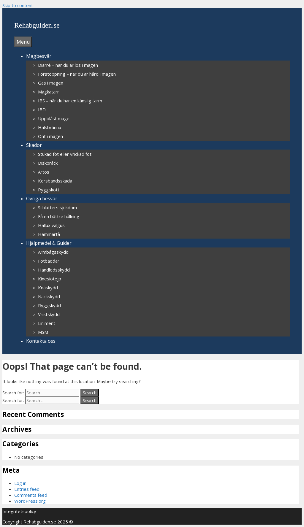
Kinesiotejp (49, 279)
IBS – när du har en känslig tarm (70, 101)
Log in (20, 483)
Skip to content (17, 5)
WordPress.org (30, 501)
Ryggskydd (49, 305)
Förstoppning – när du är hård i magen (77, 74)
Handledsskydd (54, 270)
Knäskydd (48, 288)
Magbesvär (38, 56)
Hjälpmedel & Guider (49, 243)
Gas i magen (50, 83)
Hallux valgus (51, 225)
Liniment (46, 323)
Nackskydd (49, 296)
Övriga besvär (41, 198)
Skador (34, 145)
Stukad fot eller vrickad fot (64, 154)
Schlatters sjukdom (57, 207)
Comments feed (30, 495)
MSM (43, 332)
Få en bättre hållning (58, 216)
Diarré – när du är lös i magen (68, 65)
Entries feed (26, 489)
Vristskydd (49, 314)
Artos (43, 172)
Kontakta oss (41, 341)
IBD (42, 109)
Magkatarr (48, 92)
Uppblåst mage (53, 118)
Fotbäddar (48, 261)
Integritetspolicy (19, 511)
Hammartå (49, 234)
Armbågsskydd (53, 252)
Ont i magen (50, 136)
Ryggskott (48, 190)
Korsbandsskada (55, 181)
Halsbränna (49, 127)
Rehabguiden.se (37, 25)
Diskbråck (48, 163)
